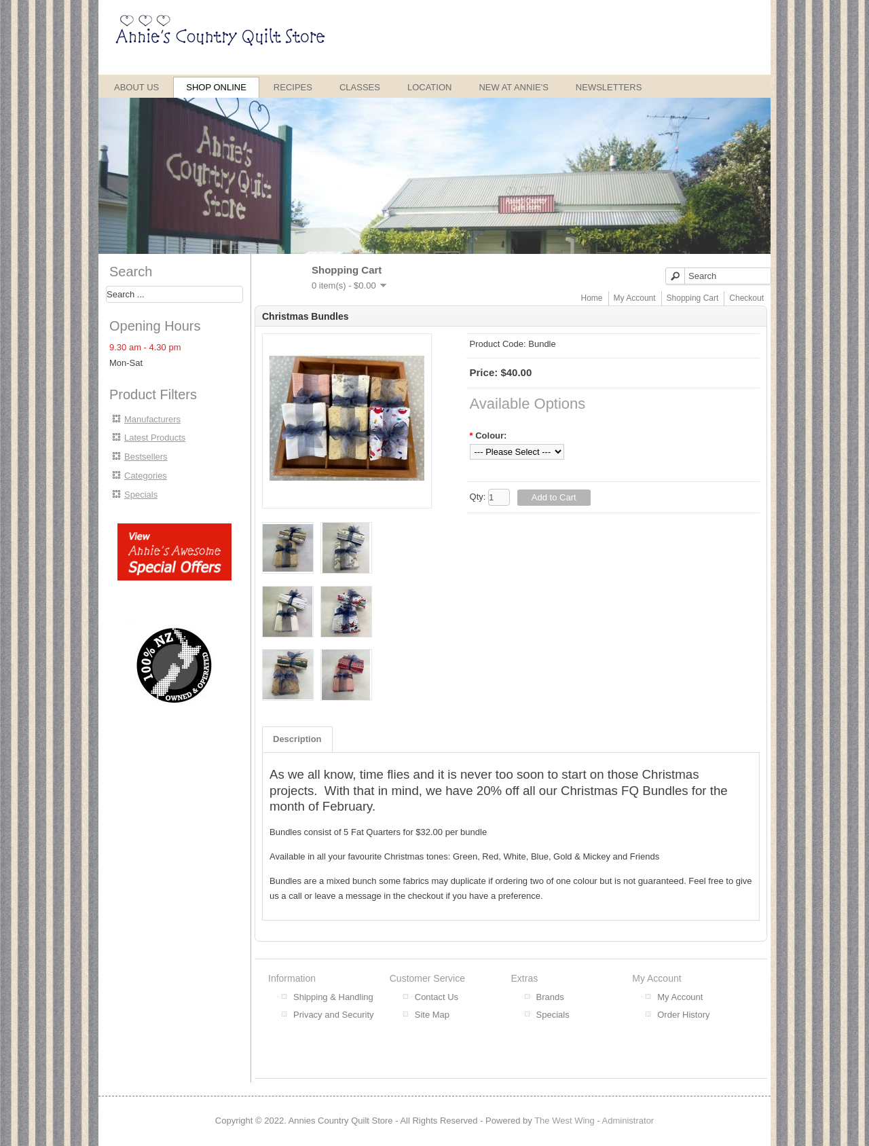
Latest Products (154, 437)
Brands (550, 997)
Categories (145, 475)
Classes (359, 87)
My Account (635, 298)
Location (429, 87)
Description (297, 739)
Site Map (432, 1015)
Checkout (746, 298)
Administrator (628, 1120)
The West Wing (564, 1120)
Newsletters (609, 87)
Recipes (293, 87)
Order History (683, 1015)
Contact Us (436, 997)
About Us (136, 87)
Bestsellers (146, 456)
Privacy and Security (333, 1015)
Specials (141, 494)
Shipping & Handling (333, 997)
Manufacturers (152, 419)
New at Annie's (513, 87)
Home (592, 298)
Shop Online (216, 87)
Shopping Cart (693, 298)
